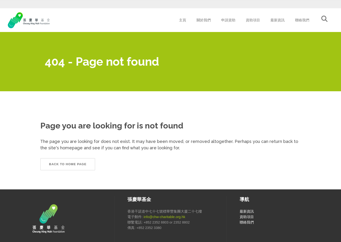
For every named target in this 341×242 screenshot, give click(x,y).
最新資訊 (247, 211)
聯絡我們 (247, 222)
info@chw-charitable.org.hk (164, 217)
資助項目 (247, 217)
